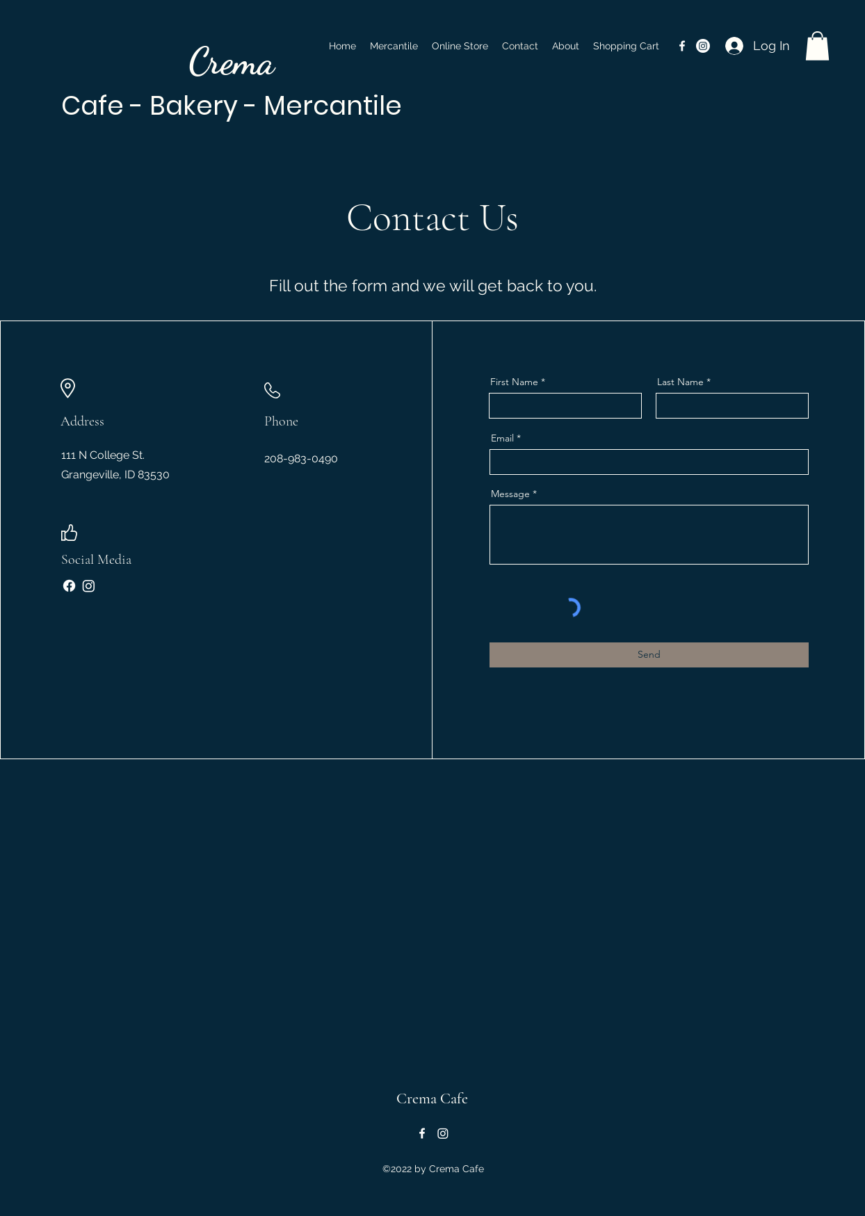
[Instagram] (89, 586)
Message (510, 493)
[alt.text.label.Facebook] (682, 46)
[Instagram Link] (703, 46)
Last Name (680, 382)
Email (502, 438)
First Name (514, 382)
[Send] (649, 654)
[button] (817, 45)
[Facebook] (69, 586)
